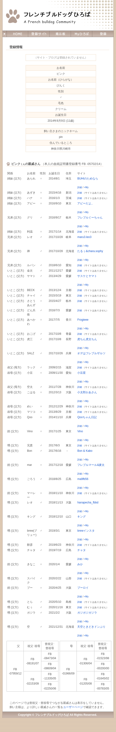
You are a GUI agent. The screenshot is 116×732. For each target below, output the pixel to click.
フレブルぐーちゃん (90, 217)
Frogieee (82, 319)
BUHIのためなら (87, 178)
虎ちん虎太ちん (87, 339)
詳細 (79, 187)
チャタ (81, 550)
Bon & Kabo (84, 450)
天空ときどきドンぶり (91, 626)
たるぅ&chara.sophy (90, 251)
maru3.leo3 (84, 237)
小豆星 (81, 372)
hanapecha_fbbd (87, 502)
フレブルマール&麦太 (90, 465)
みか (80, 564)
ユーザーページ (73, 707)
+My (86, 187)
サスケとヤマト (87, 276)
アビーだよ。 (85, 203)
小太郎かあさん (87, 392)
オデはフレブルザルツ (91, 353)
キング (81, 516)
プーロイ (83, 587)
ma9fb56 (82, 479)
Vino (80, 431)
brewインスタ (86, 530)
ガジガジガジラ (87, 612)
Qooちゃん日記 (87, 417)
